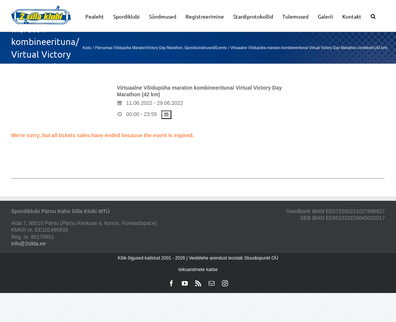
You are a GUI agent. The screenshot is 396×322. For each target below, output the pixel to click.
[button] (373, 16)
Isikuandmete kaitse (198, 269)
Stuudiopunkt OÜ (261, 258)
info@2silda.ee (28, 244)
